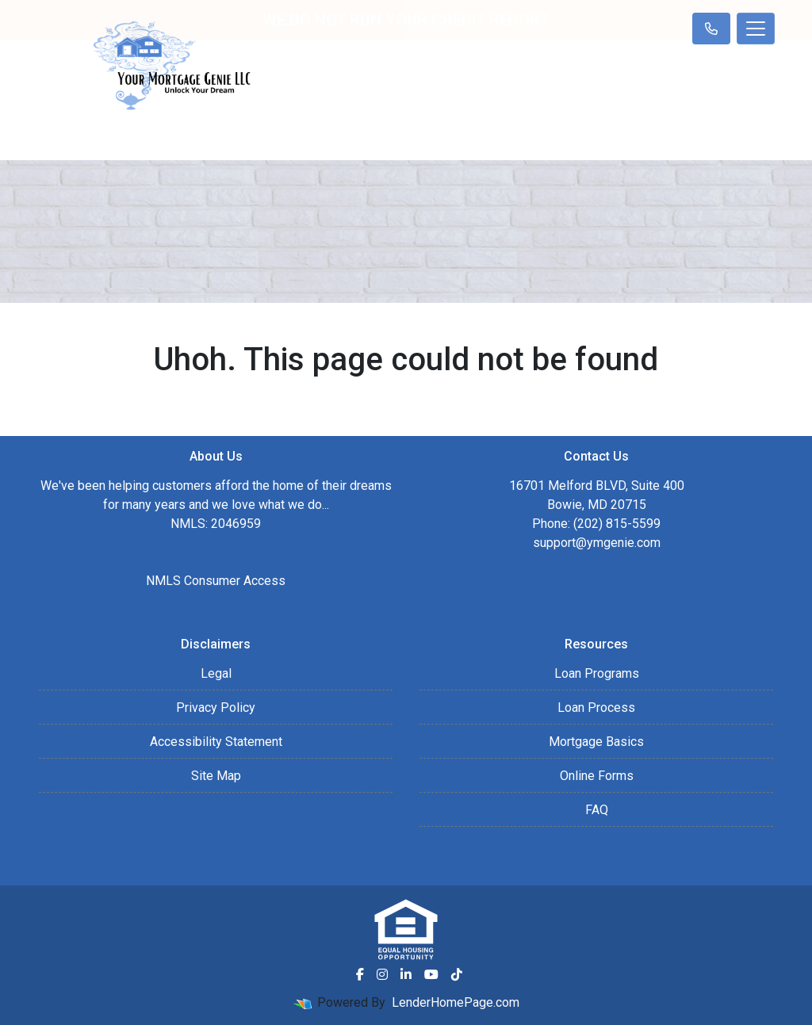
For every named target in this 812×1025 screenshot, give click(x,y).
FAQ (596, 809)
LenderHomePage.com (455, 1002)
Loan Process (596, 707)
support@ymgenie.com (597, 542)
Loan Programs (596, 673)
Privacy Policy (215, 707)
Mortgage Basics (596, 741)
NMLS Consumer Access (215, 580)
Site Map (216, 775)
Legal (216, 673)
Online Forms (597, 775)
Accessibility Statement (216, 741)
